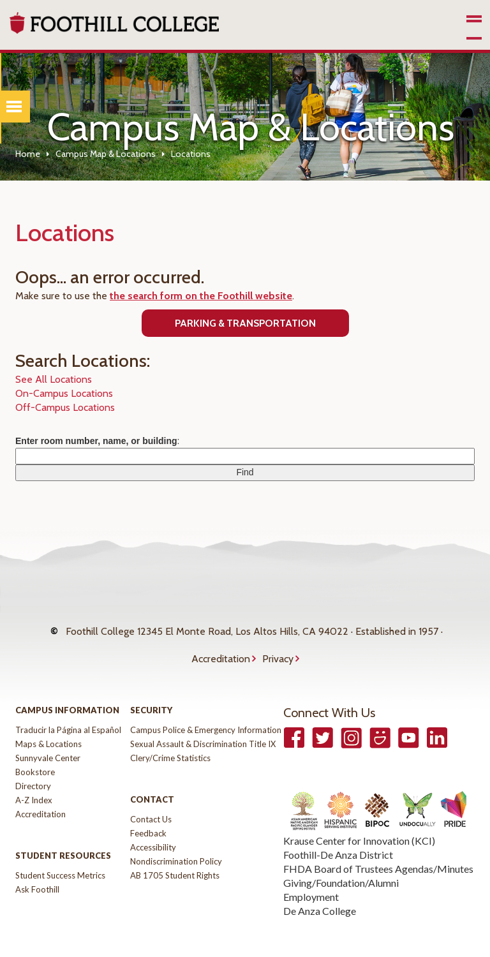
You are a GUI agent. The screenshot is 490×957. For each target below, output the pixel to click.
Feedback (148, 808)
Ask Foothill (37, 864)
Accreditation (220, 640)
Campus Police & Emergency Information (205, 704)
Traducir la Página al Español (68, 704)
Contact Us (151, 794)
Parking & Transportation (245, 323)
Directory (33, 760)
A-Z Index (33, 774)
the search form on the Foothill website (201, 296)
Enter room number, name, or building (96, 441)
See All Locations (53, 379)
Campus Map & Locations (106, 154)
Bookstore (35, 746)
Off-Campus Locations (65, 407)
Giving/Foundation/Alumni (341, 857)
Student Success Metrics (60, 850)
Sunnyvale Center (47, 732)
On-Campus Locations (64, 393)
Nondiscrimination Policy (176, 836)
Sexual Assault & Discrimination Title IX (203, 718)
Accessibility (153, 822)
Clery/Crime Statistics (170, 732)
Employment (311, 871)
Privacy (277, 640)
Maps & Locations (48, 718)
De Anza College (319, 885)
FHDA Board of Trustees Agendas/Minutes (378, 843)
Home (27, 154)
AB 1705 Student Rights (174, 850)
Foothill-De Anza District (338, 829)
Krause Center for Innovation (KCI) (359, 815)
